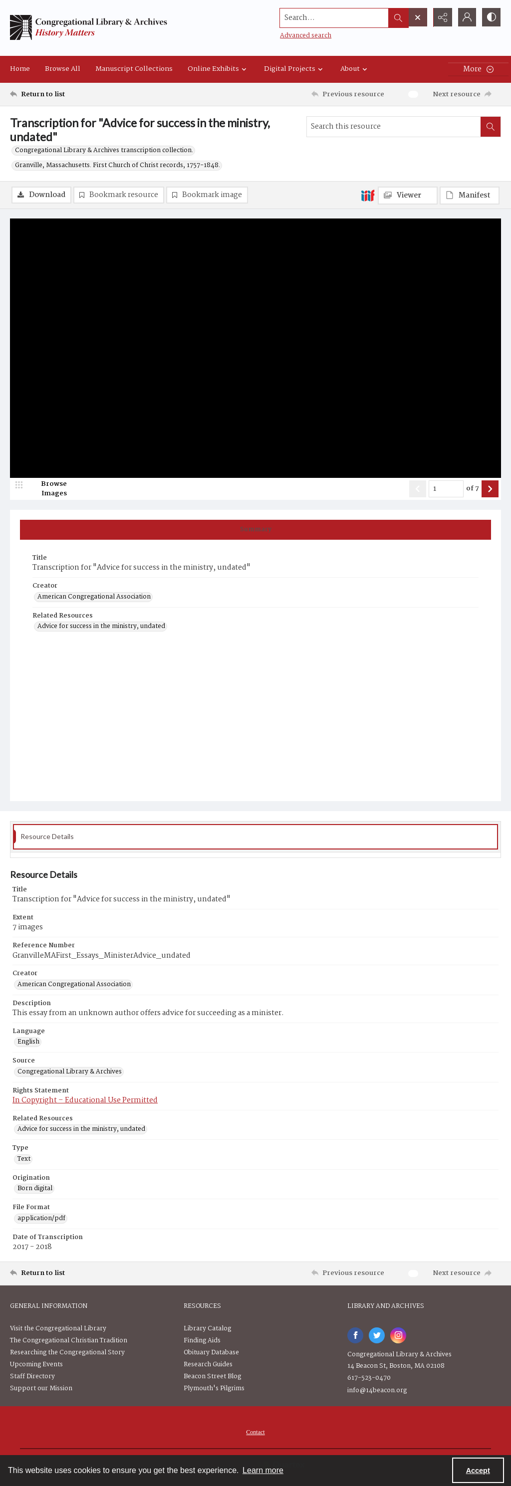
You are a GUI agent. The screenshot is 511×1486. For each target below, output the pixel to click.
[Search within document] (491, 127)
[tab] (255, 530)
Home (20, 68)
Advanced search (304, 35)
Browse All (62, 68)
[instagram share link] (398, 1335)
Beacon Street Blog (212, 1376)
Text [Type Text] (23, 1159)
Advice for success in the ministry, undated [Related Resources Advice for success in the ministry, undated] (101, 627)
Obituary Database (211, 1352)
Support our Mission (41, 1388)
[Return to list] (76, 94)
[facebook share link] (355, 1335)
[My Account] (466, 17)
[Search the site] (333, 17)
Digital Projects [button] (294, 68)
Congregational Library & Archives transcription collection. (104, 151)
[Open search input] (416, 17)
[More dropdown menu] (478, 69)
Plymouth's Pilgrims (214, 1388)
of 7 (472, 489)
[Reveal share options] (441, 17)
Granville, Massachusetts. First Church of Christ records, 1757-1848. (117, 166)
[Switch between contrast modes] (491, 17)
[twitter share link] (377, 1335)
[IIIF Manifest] (470, 196)
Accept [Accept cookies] (478, 1471)
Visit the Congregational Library (58, 1328)
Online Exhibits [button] (218, 68)
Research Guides (208, 1364)
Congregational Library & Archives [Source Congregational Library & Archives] (69, 1072)
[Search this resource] (394, 127)
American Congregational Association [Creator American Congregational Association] (94, 597)
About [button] (355, 68)
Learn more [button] (263, 1470)
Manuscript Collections (134, 68)
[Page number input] (446, 489)
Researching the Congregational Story (67, 1352)
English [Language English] (28, 1043)
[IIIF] (368, 195)
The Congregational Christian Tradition (68, 1340)
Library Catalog (207, 1328)
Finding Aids (202, 1340)
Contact (255, 1432)
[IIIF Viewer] (408, 196)
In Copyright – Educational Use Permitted (85, 1101)
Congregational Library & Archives (399, 1354)
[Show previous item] (417, 489)
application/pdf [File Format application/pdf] (41, 1219)
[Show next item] (490, 489)
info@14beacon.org (377, 1390)
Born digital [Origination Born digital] (34, 1189)
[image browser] (47, 489)
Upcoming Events (36, 1364)
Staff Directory (32, 1376)
